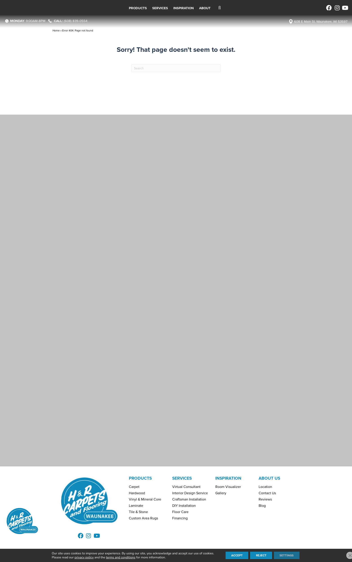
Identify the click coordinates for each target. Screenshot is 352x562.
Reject (261, 555)
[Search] (176, 68)
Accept (234, 555)
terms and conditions (116, 557)
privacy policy (80, 557)
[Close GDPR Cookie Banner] (345, 555)
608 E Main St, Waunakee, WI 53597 (321, 21)
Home (56, 30)
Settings (289, 555)
